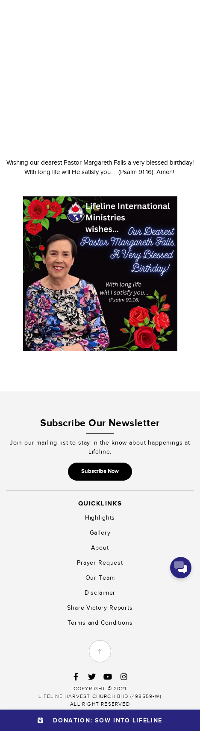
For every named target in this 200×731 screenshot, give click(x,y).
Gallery (100, 532)
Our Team (100, 578)
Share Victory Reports (100, 608)
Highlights (100, 517)
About (100, 547)
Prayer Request (100, 563)
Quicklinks (100, 503)
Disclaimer (100, 593)
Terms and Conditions (100, 623)
